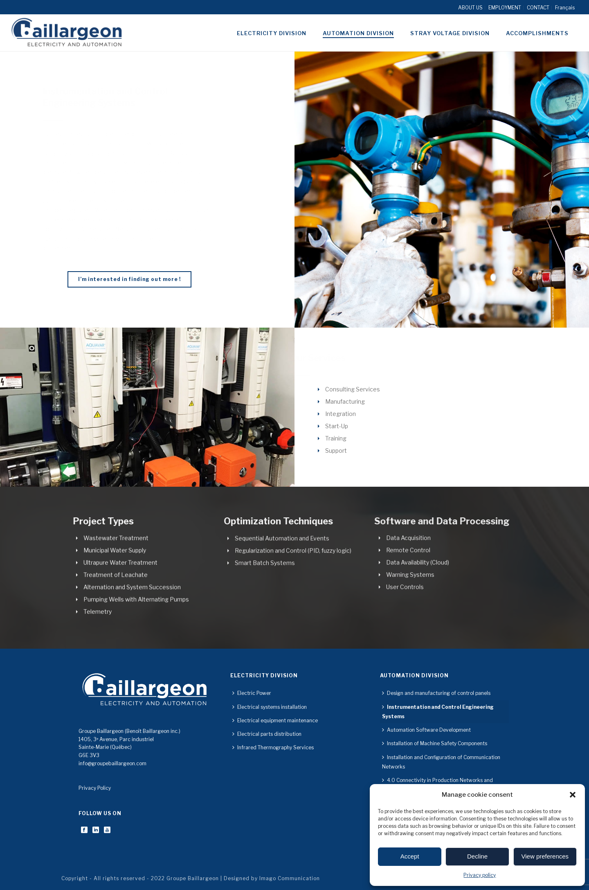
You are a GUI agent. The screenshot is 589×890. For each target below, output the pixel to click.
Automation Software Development (426, 730)
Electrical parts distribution (266, 734)
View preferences (545, 856)
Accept (409, 856)
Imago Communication (289, 878)
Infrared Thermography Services (273, 747)
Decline (477, 856)
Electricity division (271, 33)
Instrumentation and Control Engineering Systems (438, 711)
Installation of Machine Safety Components (434, 743)
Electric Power (251, 693)
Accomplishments (537, 33)
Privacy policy (479, 875)
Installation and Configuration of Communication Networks (441, 762)
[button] (573, 795)
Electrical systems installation (269, 707)
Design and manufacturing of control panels (436, 693)
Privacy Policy (95, 788)
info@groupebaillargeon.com (112, 763)
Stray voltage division (450, 33)
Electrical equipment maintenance (275, 720)
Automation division (358, 33)
